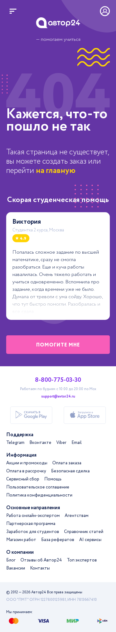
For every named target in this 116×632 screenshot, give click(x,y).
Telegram (15, 443)
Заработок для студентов (32, 532)
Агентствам (76, 516)
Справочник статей (83, 532)
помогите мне (58, 345)
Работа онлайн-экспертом (33, 516)
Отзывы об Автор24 (41, 560)
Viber (61, 443)
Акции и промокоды (26, 463)
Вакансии (15, 568)
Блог (10, 560)
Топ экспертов (82, 560)
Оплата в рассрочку (26, 471)
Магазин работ (21, 540)
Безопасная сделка (70, 471)
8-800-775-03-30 (58, 380)
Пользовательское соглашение (37, 487)
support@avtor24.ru (58, 396)
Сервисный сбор (22, 479)
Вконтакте (40, 443)
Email (76, 443)
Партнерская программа (30, 524)
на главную (55, 170)
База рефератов (57, 540)
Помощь (53, 479)
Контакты (40, 568)
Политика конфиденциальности (39, 495)
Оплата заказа (66, 463)
